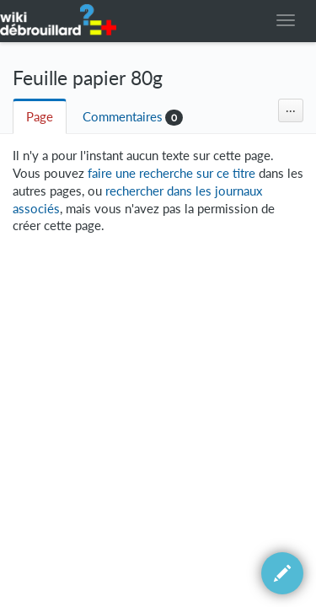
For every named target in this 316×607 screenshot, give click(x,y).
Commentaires (123, 117)
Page (39, 117)
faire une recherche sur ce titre (171, 173)
